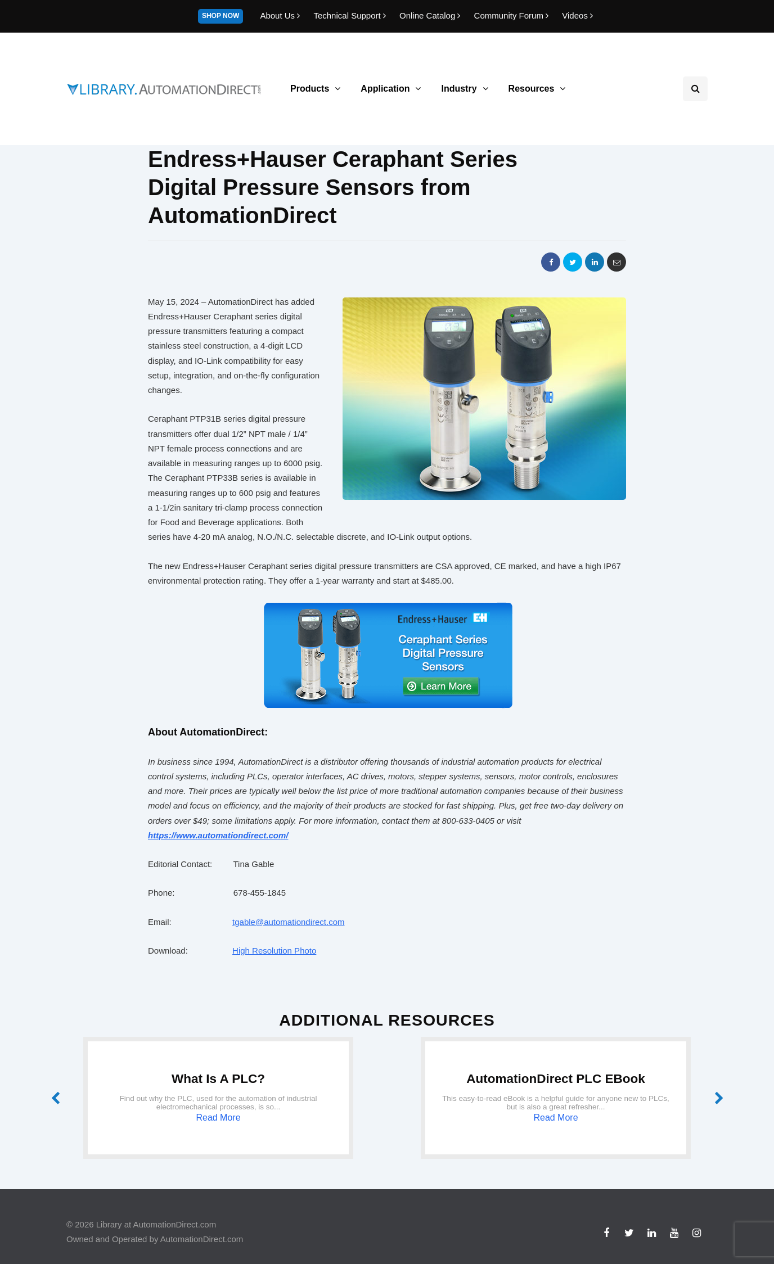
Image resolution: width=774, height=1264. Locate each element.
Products (309, 88)
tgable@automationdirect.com (288, 922)
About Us (281, 15)
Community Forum (512, 15)
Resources (531, 88)
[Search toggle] (695, 88)
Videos (577, 15)
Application (385, 88)
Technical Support (350, 15)
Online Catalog (431, 15)
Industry (458, 88)
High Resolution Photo (274, 950)
